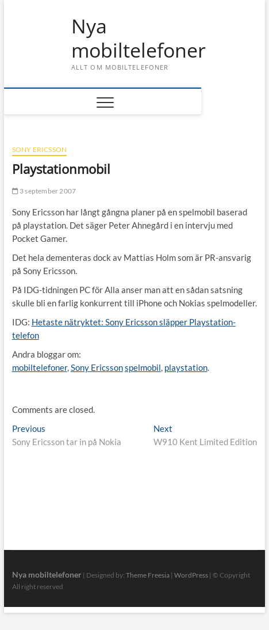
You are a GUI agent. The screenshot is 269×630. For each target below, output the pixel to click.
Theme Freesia (148, 575)
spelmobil (143, 367)
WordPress (191, 575)
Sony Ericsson (39, 149)
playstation (185, 367)
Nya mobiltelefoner (138, 38)
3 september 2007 (44, 191)
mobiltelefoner (39, 367)
